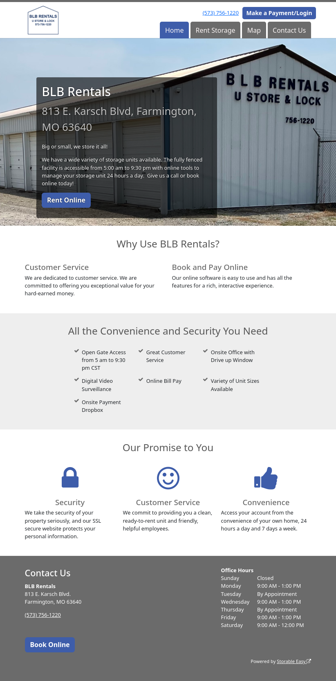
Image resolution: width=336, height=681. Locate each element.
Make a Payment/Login (279, 13)
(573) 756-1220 (221, 12)
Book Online (49, 644)
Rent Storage (215, 30)
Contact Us (289, 30)
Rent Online (66, 200)
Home (174, 30)
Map (254, 30)
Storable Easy (294, 661)
